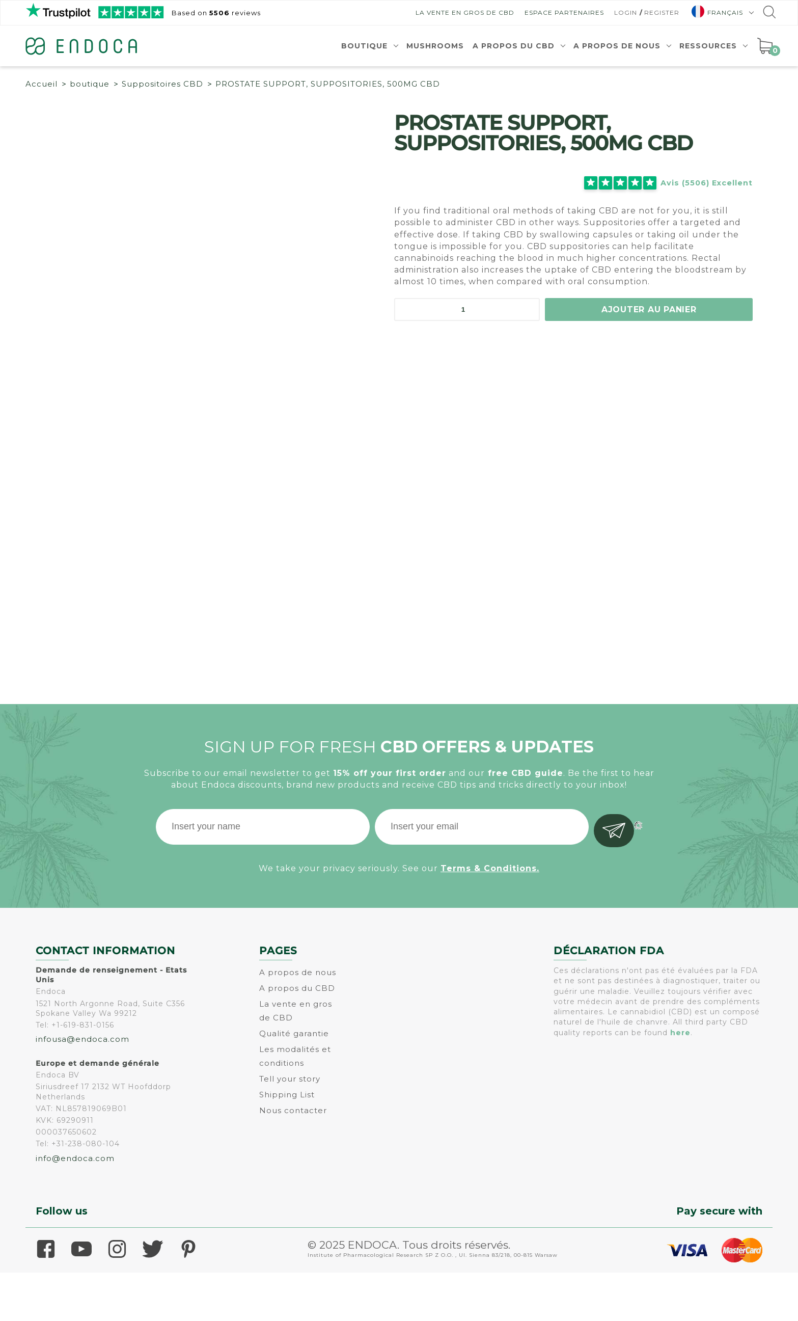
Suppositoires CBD (162, 84)
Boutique (364, 45)
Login (625, 12)
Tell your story (289, 1127)
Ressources (708, 45)
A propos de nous (617, 45)
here (680, 1081)
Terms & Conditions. (490, 914)
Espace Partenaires (564, 12)
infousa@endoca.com (82, 1087)
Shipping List (287, 1143)
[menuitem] (719, 12)
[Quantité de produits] (467, 309)
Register (661, 12)
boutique (89, 84)
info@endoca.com (75, 1206)
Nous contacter (293, 1159)
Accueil (41, 84)
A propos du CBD (514, 45)
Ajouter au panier (649, 309)
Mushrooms (435, 45)
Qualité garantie (294, 1082)
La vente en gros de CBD (465, 12)
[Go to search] (769, 14)
